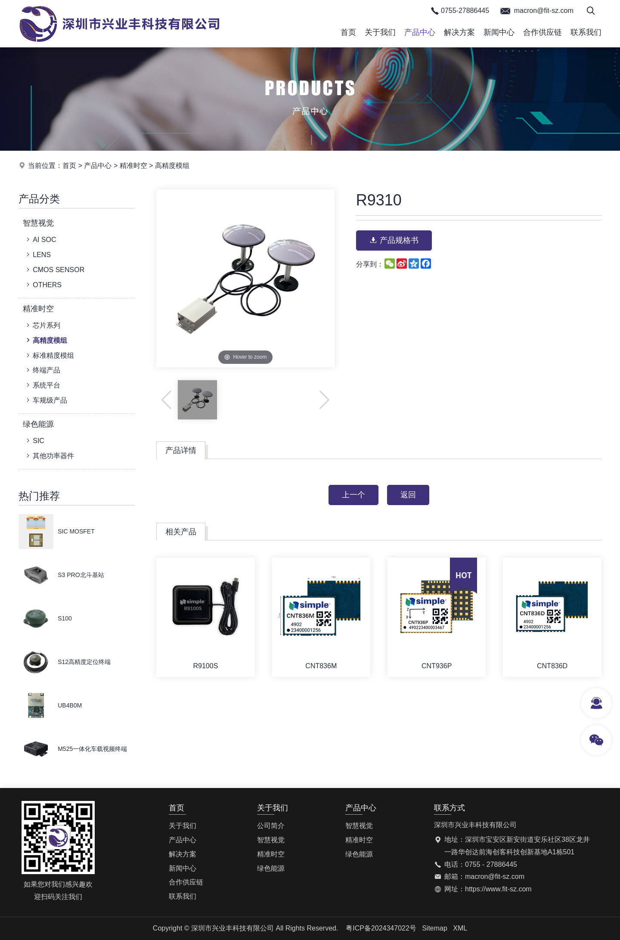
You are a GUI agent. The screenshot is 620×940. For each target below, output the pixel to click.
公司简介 (271, 825)
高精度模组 (172, 165)
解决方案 (459, 32)
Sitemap (434, 928)
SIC (34, 440)
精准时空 (133, 165)
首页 (348, 32)
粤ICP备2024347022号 (381, 928)
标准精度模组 (49, 355)
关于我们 (380, 32)
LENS (38, 254)
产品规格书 (393, 240)
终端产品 (42, 370)
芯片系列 (42, 325)
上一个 (353, 494)
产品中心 (419, 32)
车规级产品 (46, 400)
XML (460, 928)
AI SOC (40, 239)
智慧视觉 (38, 223)
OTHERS (43, 284)
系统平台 (42, 385)
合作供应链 (542, 32)
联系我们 (585, 32)
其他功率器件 (49, 455)
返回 (408, 494)
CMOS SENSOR (54, 269)
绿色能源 (38, 424)
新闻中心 (499, 32)
